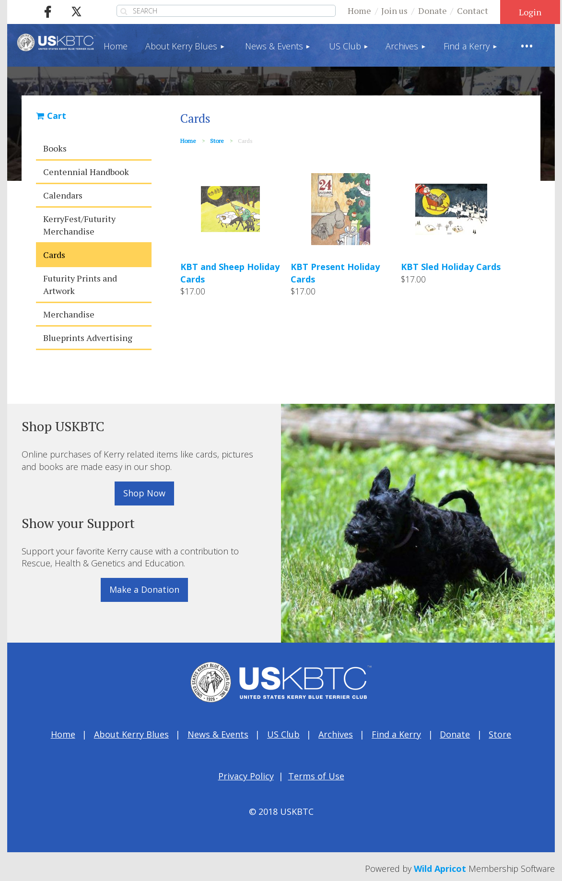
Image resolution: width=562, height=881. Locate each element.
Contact (472, 10)
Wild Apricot (440, 868)
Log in (530, 12)
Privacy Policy (246, 776)
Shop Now (144, 493)
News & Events (217, 734)
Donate (432, 10)
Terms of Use (316, 776)
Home (359, 10)
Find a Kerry (396, 734)
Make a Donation (144, 589)
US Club (283, 734)
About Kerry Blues (131, 734)
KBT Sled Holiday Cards (451, 266)
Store (217, 140)
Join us (394, 10)
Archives (335, 734)
